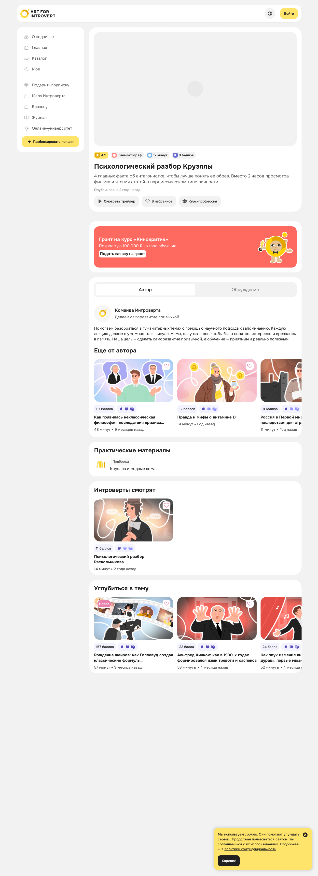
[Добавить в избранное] (166, 366)
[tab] (145, 290)
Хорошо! (229, 861)
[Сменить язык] (269, 13)
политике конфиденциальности (250, 849)
